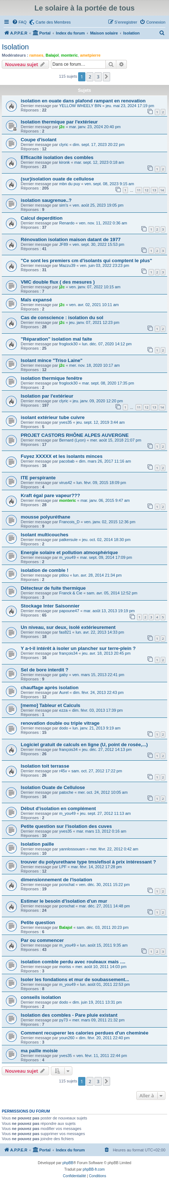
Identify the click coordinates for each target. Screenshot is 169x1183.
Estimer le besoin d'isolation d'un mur (64, 901)
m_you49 (67, 557)
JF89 (63, 244)
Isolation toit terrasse (45, 766)
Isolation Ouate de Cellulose (53, 787)
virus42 (65, 482)
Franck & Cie (71, 593)
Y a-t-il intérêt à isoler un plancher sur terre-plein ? (78, 648)
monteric (69, 55)
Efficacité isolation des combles (57, 157)
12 (146, 190)
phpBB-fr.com (94, 1169)
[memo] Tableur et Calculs (50, 705)
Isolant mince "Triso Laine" (52, 360)
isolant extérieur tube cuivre (53, 417)
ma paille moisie (39, 1050)
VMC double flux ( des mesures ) (58, 282)
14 (162, 190)
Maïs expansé (36, 299)
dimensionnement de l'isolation (56, 879)
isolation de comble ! (44, 570)
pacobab (67, 461)
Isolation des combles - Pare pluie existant (69, 1015)
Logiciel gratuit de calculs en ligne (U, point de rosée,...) (84, 744)
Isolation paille (37, 844)
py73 (63, 1020)
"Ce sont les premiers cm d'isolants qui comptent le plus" (86, 260)
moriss (65, 966)
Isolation (15, 47)
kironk (64, 162)
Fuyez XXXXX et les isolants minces (61, 456)
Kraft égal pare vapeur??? (50, 495)
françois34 (68, 653)
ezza (63, 710)
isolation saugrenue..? (46, 200)
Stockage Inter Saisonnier (50, 606)
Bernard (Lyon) (72, 440)
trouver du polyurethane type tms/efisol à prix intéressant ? (88, 862)
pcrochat (67, 884)
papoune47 (69, 611)
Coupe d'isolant (38, 139)
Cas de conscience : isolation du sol (62, 317)
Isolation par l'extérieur (47, 396)
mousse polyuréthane (45, 517)
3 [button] (98, 76)
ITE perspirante (38, 477)
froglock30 (68, 344)
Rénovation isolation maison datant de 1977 (71, 239)
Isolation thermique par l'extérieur (59, 122)
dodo (63, 728)
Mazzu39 (67, 265)
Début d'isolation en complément (58, 808)
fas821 (65, 632)
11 (139, 190)
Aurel (64, 692)
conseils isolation (41, 997)
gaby (63, 674)
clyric (63, 144)
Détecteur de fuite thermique (53, 588)
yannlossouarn (72, 849)
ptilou (64, 575)
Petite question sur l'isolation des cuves (66, 826)
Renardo (67, 223)
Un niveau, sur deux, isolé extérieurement (68, 627)
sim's (63, 205)
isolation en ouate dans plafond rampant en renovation (83, 100)
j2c (62, 127)
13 (154, 190)
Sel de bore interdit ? (44, 669)
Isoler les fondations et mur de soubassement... (75, 979)
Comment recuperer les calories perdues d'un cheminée (84, 1033)
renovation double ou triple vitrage (60, 723)
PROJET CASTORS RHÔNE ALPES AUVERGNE (75, 435)
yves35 (65, 422)
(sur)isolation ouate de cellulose (57, 179)
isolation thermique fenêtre (51, 378)
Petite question (38, 922)
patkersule (68, 539)
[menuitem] (19, 22)
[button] (106, 76)
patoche (66, 792)
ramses (36, 55)
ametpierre (90, 55)
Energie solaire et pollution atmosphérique (69, 552)
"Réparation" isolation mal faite (56, 339)
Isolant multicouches (44, 534)
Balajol (52, 55)
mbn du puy (69, 184)
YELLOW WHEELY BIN (80, 105)
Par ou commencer (42, 940)
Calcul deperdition (42, 218)
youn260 (67, 1038)
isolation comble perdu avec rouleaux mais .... (73, 961)
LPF (63, 867)
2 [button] (90, 76)
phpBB (68, 1163)
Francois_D (69, 522)
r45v (63, 771)
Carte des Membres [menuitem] (53, 22)
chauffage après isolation (50, 687)
